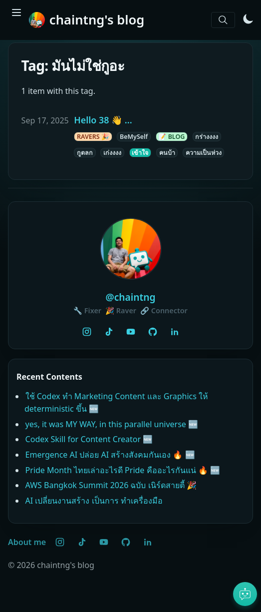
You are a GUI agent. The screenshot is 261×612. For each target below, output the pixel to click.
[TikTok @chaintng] (109, 332)
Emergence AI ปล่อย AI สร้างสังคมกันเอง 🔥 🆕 (110, 454)
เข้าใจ (140, 152)
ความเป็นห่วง (204, 152)
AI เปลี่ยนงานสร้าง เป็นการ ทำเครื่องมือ (94, 500)
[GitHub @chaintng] (153, 332)
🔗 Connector (164, 310)
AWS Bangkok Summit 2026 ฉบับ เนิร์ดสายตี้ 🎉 (111, 485)
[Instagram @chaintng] (87, 332)
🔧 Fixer (87, 310)
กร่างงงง (206, 136)
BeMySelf (134, 136)
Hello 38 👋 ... (103, 120)
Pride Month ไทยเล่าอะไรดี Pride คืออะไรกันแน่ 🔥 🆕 (122, 470)
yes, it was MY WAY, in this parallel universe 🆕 (111, 424)
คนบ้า (167, 152)
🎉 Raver (120, 310)
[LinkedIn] (175, 332)
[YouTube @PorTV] (131, 332)
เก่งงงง (112, 152)
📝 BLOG (171, 136)
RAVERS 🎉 (93, 136)
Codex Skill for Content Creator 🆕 (89, 439)
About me (27, 542)
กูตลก (85, 152)
